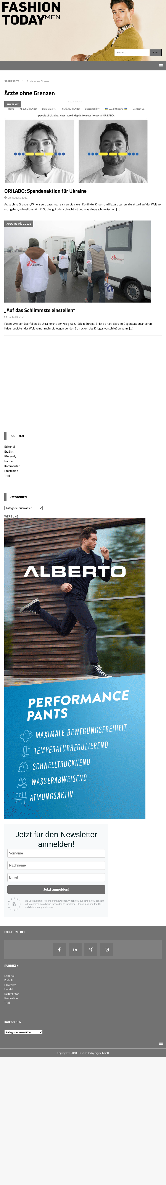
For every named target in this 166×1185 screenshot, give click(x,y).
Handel (8, 461)
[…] (118, 209)
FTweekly (10, 456)
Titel (7, 475)
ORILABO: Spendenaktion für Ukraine (45, 191)
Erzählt (8, 451)
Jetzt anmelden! (56, 889)
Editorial (9, 446)
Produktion (11, 470)
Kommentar (12, 466)
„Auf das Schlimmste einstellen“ (40, 310)
